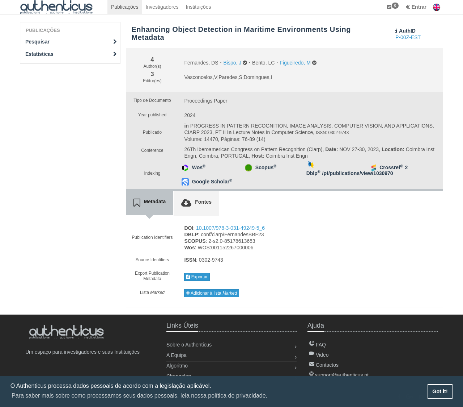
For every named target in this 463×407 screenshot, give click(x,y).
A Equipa (176, 355)
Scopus (265, 167)
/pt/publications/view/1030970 (357, 173)
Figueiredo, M (295, 63)
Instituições (198, 7)
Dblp (313, 173)
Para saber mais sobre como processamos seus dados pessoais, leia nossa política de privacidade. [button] (139, 396)
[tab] (149, 203)
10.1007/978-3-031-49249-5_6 (230, 228)
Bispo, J (232, 63)
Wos (198, 167)
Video (318, 355)
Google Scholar (212, 181)
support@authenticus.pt (339, 375)
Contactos (324, 365)
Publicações (125, 7)
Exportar (197, 276)
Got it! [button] (439, 391)
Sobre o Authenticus (189, 345)
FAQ (317, 345)
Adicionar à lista (211, 293)
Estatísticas (71, 54)
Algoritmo (177, 366)
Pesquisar (71, 42)
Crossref (391, 167)
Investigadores (162, 7)
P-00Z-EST (408, 37)
